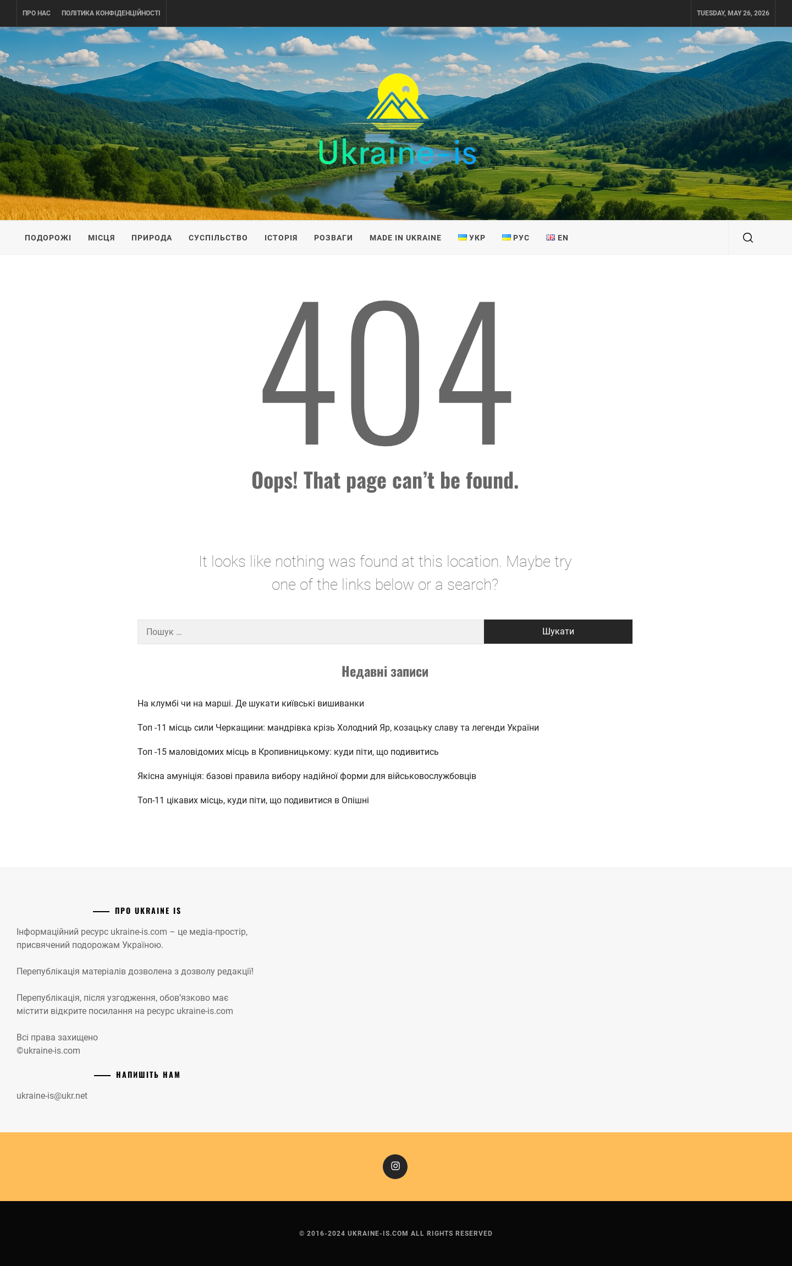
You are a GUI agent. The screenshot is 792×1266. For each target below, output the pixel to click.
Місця (101, 237)
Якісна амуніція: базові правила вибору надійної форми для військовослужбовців (307, 776)
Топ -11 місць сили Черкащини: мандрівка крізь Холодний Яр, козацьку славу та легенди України (339, 727)
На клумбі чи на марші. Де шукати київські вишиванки (251, 703)
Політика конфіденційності (111, 13)
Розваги (333, 237)
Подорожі (48, 237)
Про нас (37, 13)
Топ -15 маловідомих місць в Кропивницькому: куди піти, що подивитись (288, 752)
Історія (281, 237)
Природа (151, 237)
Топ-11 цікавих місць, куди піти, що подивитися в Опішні (253, 800)
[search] (748, 237)
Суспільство (218, 237)
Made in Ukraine (406, 237)
